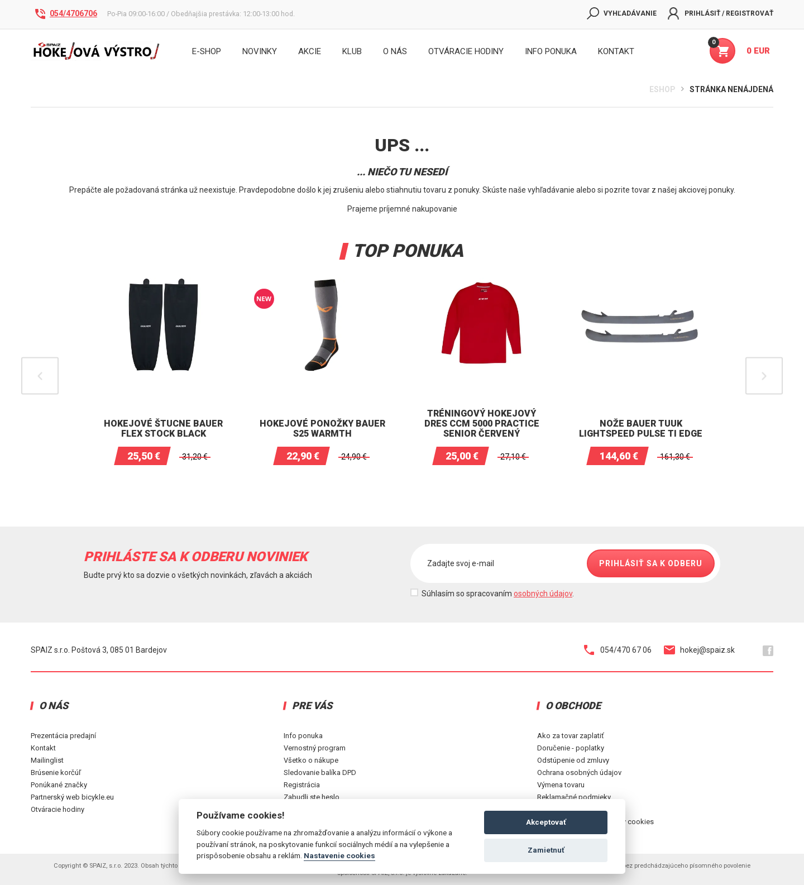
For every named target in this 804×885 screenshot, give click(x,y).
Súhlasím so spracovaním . (498, 593)
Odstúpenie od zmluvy (573, 760)
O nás (395, 51)
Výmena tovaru (561, 785)
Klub (352, 51)
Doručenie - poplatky (570, 748)
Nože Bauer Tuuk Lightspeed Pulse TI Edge (640, 428)
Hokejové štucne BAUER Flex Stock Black (163, 428)
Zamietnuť (546, 850)
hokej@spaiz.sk (699, 649)
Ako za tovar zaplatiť (570, 735)
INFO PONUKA (551, 51)
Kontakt (43, 748)
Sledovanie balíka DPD (320, 772)
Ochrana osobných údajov (579, 772)
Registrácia (302, 785)
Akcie (309, 51)
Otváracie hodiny (466, 51)
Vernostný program (315, 748)
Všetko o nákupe (311, 760)
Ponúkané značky (59, 785)
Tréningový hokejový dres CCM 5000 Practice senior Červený (481, 423)
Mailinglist (47, 760)
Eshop (662, 89)
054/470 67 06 (618, 649)
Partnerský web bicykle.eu (72, 797)
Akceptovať (546, 822)
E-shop (206, 51)
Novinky (259, 51)
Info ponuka (303, 735)
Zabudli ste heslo (311, 797)
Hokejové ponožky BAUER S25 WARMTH (322, 428)
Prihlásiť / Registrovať (720, 13)
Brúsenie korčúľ (56, 772)
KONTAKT (616, 51)
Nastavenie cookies (339, 855)
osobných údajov (543, 593)
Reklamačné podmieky (574, 797)
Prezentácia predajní (63, 735)
